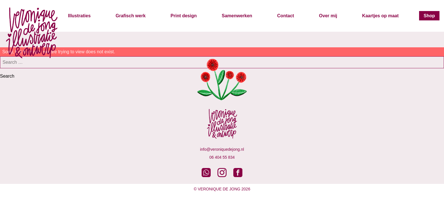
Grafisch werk (131, 15)
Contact (285, 15)
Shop (429, 15)
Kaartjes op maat (380, 15)
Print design (183, 15)
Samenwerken (237, 15)
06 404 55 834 (222, 157)
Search (7, 76)
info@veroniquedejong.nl (222, 149)
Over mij (328, 15)
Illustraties (79, 15)
